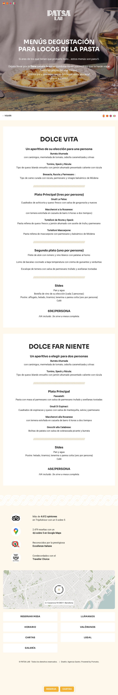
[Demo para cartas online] (59, 15)
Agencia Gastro (74, 661)
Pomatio (95, 661)
